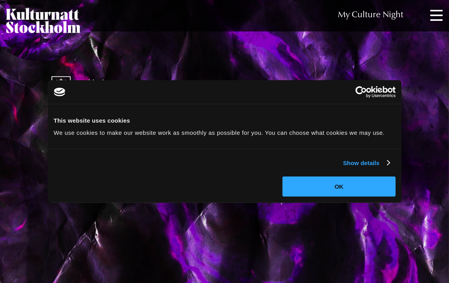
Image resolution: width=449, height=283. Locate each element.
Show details (361, 163)
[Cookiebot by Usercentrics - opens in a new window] (361, 92)
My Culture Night (370, 15)
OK (339, 186)
